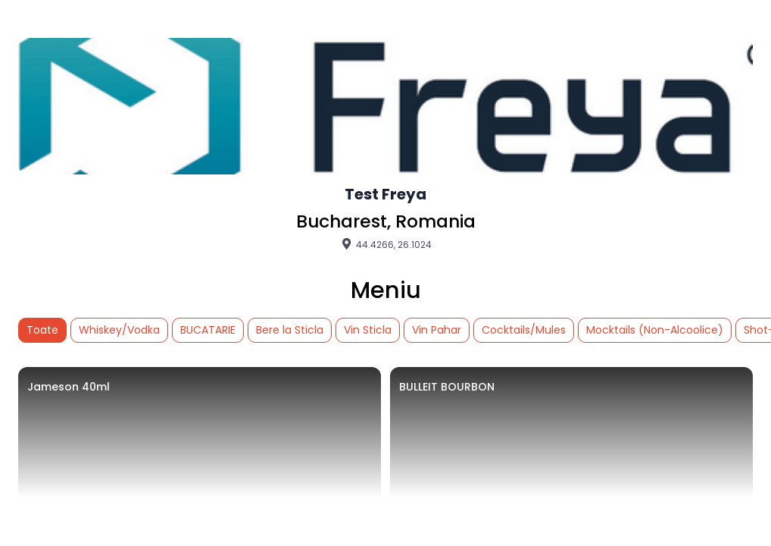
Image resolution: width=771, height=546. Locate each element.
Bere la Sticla (289, 329)
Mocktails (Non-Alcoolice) (654, 329)
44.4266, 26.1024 (385, 244)
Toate (42, 329)
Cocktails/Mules (524, 329)
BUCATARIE (208, 329)
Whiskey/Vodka (119, 329)
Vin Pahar (436, 329)
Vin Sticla (368, 329)
